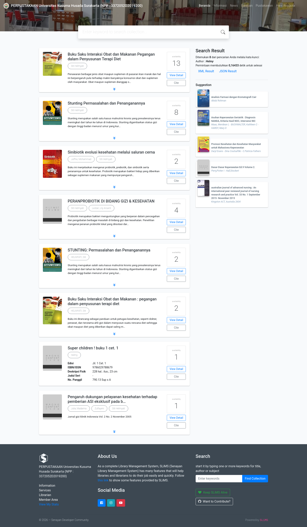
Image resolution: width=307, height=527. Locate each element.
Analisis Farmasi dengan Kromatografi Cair (233, 97)
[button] (114, 89)
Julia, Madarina (79, 408)
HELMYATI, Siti (78, 257)
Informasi (220, 5)
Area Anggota (285, 5)
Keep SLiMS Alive (213, 492)
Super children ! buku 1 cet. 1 (93, 348)
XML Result (206, 71)
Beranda (204, 5)
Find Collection (255, 478)
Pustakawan (264, 5)
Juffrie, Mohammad (81, 159)
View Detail (176, 75)
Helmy (74, 355)
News (234, 5)
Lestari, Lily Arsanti (101, 208)
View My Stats (49, 504)
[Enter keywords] (219, 478)
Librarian (45, 495)
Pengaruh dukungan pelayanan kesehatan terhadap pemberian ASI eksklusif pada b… (112, 399)
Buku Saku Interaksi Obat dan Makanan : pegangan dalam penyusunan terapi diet (112, 301)
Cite (176, 82)
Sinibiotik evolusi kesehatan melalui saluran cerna (111, 152)
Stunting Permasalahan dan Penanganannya (106, 103)
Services (45, 490)
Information (47, 485)
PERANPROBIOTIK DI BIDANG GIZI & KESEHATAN (111, 201)
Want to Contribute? (214, 501)
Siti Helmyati (77, 66)
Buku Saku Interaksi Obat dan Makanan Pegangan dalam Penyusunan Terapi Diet (111, 56)
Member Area (48, 500)
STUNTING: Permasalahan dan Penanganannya (109, 250)
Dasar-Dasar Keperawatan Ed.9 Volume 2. (233, 167)
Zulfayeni (99, 408)
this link (103, 480)
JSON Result (228, 71)
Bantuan (247, 5)
